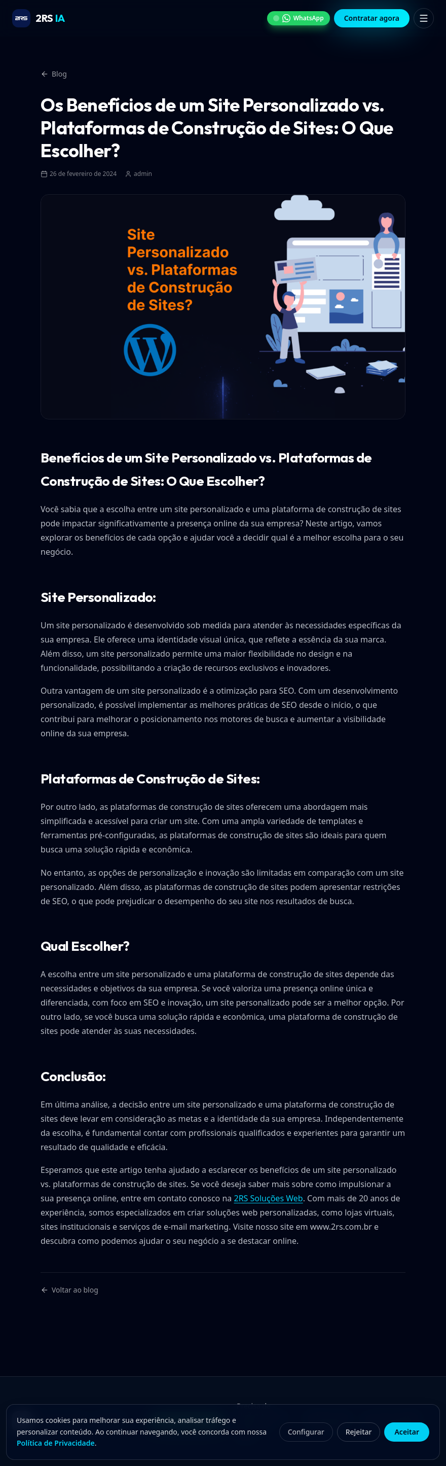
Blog (54, 74)
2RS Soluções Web (268, 1198)
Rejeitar (359, 1432)
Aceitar (406, 1432)
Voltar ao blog (69, 1290)
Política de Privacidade (56, 1443)
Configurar (306, 1432)
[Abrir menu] (424, 18)
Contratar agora (371, 18)
